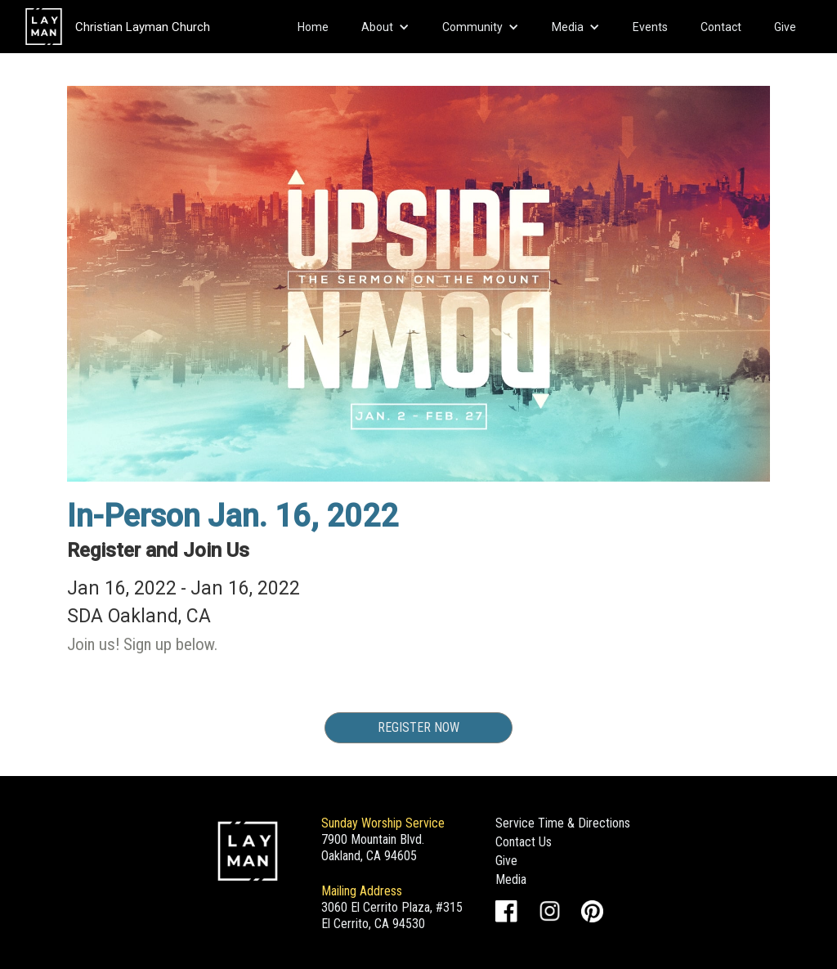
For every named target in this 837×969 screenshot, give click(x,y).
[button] (385, 27)
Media (510, 879)
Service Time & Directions (562, 823)
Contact (720, 27)
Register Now (418, 727)
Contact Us (523, 842)
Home (313, 27)
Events (650, 27)
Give (785, 27)
